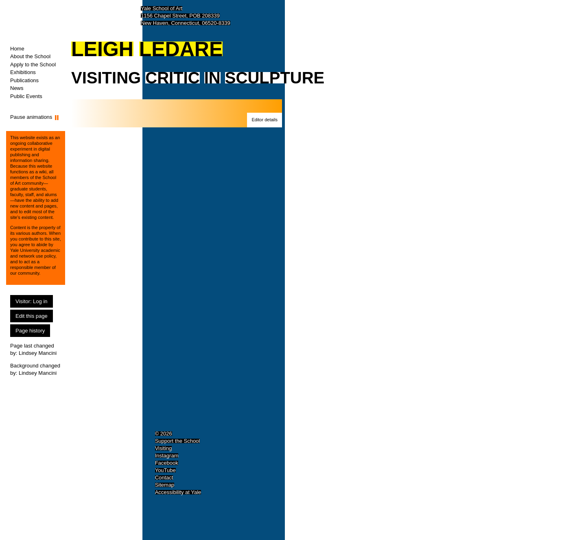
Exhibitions (23, 72)
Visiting (163, 448)
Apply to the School (33, 64)
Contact (164, 477)
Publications (24, 80)
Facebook (166, 463)
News (17, 88)
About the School (30, 56)
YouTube (165, 470)
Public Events (26, 96)
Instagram (167, 456)
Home (17, 49)
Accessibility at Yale (178, 492)
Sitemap (165, 485)
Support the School (177, 441)
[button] (264, 120)
